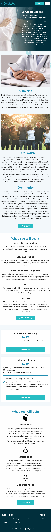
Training (4, 523)
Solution (28, 519)
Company (16, 523)
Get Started (25, 318)
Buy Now (25, 350)
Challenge (16, 519)
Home (3, 519)
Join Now (25, 226)
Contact (39, 3)
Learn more (25, 502)
